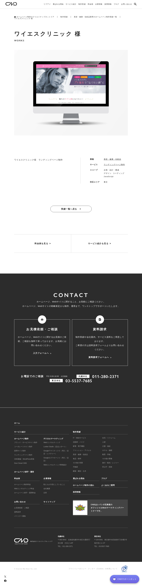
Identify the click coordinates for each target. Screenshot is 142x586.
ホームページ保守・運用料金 (25, 493)
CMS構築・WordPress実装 (24, 459)
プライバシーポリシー (78, 569)
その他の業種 (107, 459)
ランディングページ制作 (114, 165)
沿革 (45, 493)
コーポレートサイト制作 (23, 447)
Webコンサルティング (51, 442)
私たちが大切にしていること (54, 484)
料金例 (17, 478)
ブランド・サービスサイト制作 (25, 442)
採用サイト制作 (20, 451)
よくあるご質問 (108, 485)
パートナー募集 (20, 516)
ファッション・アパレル (82, 450)
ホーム (17, 423)
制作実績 (64, 17)
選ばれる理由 (78, 478)
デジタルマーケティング (53, 439)
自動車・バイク (78, 442)
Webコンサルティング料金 (24, 489)
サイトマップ (49, 502)
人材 (104, 442)
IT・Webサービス (79, 438)
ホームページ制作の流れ (83, 485)
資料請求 (17, 512)
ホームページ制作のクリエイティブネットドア (34, 17)
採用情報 (77, 492)
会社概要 (46, 489)
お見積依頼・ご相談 (21, 508)
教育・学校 (106, 454)
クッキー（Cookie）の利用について (102, 569)
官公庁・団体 (107, 467)
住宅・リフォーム (108, 438)
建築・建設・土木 (79, 471)
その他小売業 (78, 463)
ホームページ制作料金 (22, 484)
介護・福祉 (106, 446)
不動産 (75, 467)
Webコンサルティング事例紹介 (55, 465)
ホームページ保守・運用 (24, 472)
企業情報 (47, 478)
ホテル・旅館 (107, 450)
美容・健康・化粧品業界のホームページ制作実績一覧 (95, 17)
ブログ (104, 478)
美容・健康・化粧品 (112, 159)
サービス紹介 (20, 432)
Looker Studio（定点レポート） (55, 447)
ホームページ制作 (21, 439)
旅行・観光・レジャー (110, 463)
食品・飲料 (77, 459)
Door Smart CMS (20, 463)
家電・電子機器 (78, 446)
